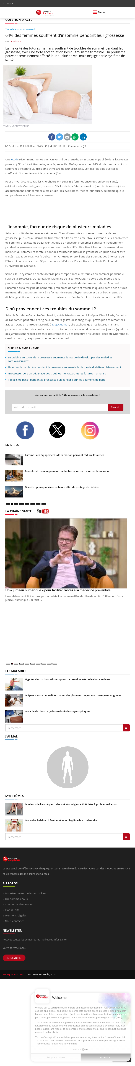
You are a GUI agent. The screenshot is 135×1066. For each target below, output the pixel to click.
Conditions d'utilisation (19, 904)
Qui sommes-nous (16, 899)
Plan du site (12, 910)
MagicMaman (60, 324)
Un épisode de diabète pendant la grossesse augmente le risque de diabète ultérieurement (64, 367)
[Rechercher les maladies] (126, 727)
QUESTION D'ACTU (19, 20)
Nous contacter (14, 921)
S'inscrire (116, 407)
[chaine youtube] (43, 512)
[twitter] (62, 429)
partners (57, 1007)
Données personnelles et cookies (25, 893)
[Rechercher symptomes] (126, 836)
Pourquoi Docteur (13, 974)
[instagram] (94, 430)
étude (15, 159)
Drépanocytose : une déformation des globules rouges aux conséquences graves (73, 695)
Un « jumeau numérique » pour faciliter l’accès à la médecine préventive (57, 590)
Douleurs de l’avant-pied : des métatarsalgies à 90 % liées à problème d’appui (71, 804)
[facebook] (29, 430)
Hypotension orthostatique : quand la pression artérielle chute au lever (67, 679)
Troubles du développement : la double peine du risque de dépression (67, 471)
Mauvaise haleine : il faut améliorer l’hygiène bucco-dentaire (61, 820)
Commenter (77, 146)
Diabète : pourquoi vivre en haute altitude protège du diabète (62, 487)
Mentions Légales (16, 915)
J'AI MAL (11, 736)
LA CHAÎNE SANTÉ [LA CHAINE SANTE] (18, 511)
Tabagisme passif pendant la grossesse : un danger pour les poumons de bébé (56, 379)
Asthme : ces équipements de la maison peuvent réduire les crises (64, 455)
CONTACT (8, 3)
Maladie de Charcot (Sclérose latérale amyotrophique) (57, 711)
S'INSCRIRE (14, 957)
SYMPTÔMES (14, 796)
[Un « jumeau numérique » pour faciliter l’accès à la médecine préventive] (67, 553)
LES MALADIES (15, 671)
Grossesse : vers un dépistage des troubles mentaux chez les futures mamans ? (57, 373)
